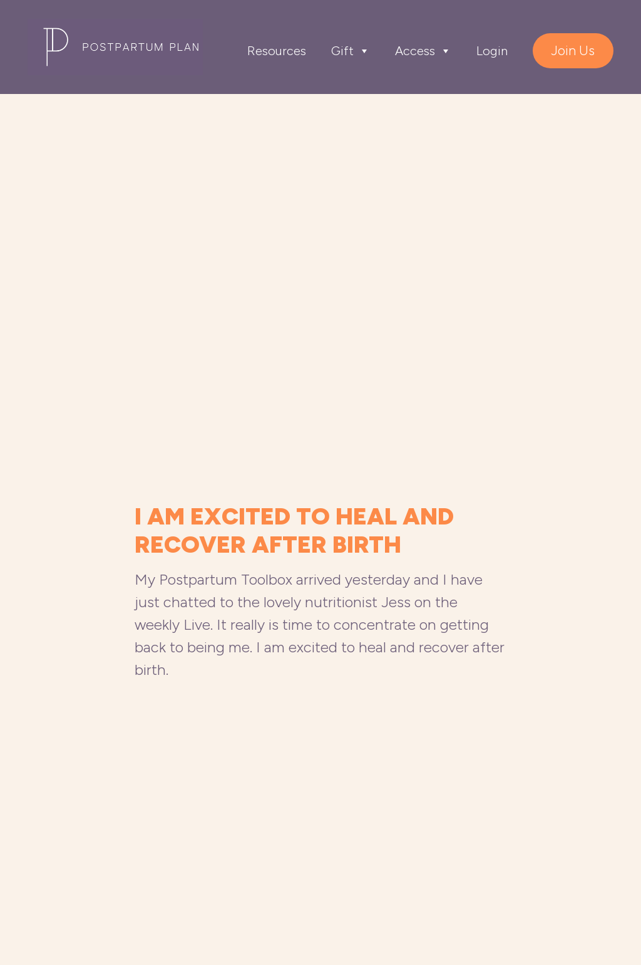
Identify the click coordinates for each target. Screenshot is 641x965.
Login (492, 50)
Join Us (573, 50)
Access (423, 50)
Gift (350, 50)
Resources (276, 50)
